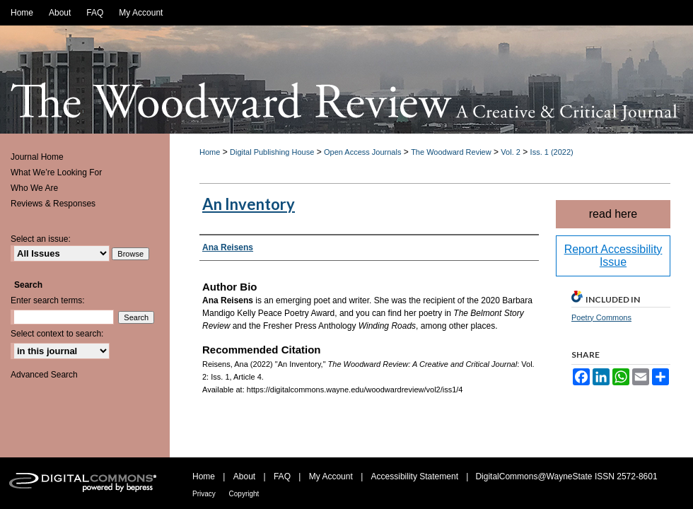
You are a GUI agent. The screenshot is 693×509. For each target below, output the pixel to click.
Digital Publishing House (272, 152)
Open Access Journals (362, 152)
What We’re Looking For (56, 172)
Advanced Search (44, 375)
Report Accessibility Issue (613, 255)
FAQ (283, 476)
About (245, 476)
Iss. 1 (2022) (551, 152)
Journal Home (37, 157)
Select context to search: (57, 334)
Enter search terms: (48, 300)
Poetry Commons (601, 317)
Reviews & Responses (53, 204)
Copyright (244, 494)
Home (209, 152)
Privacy (205, 494)
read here (613, 214)
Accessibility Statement (416, 476)
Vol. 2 (510, 152)
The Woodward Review (451, 152)
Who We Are (34, 188)
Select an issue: (41, 239)
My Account (332, 476)
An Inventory (248, 203)
